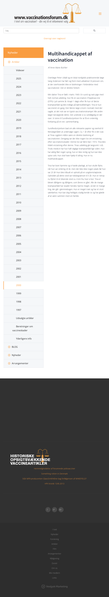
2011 (18, 194)
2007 (18, 227)
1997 (18, 309)
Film (54, 548)
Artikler (16, 61)
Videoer (20, 70)
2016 (18, 153)
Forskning (54, 539)
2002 (18, 268)
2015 (18, 161)
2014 (18, 169)
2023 (18, 95)
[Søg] (41, 30)
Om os (54, 568)
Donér (54, 563)
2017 (18, 144)
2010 (18, 202)
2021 (18, 111)
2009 (18, 210)
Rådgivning (54, 558)
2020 (18, 119)
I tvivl (54, 529)
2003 (18, 260)
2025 (18, 78)
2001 (18, 276)
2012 (18, 185)
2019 (18, 128)
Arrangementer (20, 363)
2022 (18, 103)
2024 (18, 86)
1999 (18, 293)
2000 (18, 285)
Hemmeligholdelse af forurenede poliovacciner (54, 468)
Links (54, 577)
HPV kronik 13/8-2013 (54, 483)
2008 (18, 219)
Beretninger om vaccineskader (22, 328)
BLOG (15, 346)
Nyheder (16, 355)
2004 (18, 252)
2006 (18, 235)
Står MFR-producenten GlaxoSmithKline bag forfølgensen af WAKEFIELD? (54, 478)
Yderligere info (24, 338)
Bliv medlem (54, 573)
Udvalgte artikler (25, 318)
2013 (18, 177)
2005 (18, 243)
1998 (18, 301)
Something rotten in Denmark (54, 473)
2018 (18, 136)
